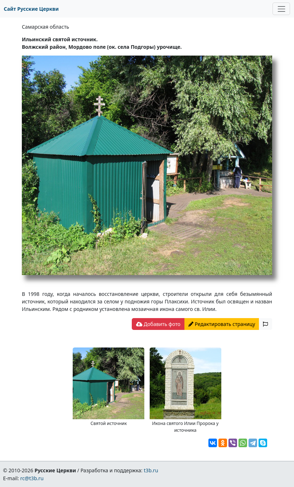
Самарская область (45, 26)
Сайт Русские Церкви (31, 8)
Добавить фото (158, 324)
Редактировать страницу (221, 324)
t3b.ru (151, 470)
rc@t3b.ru (32, 478)
